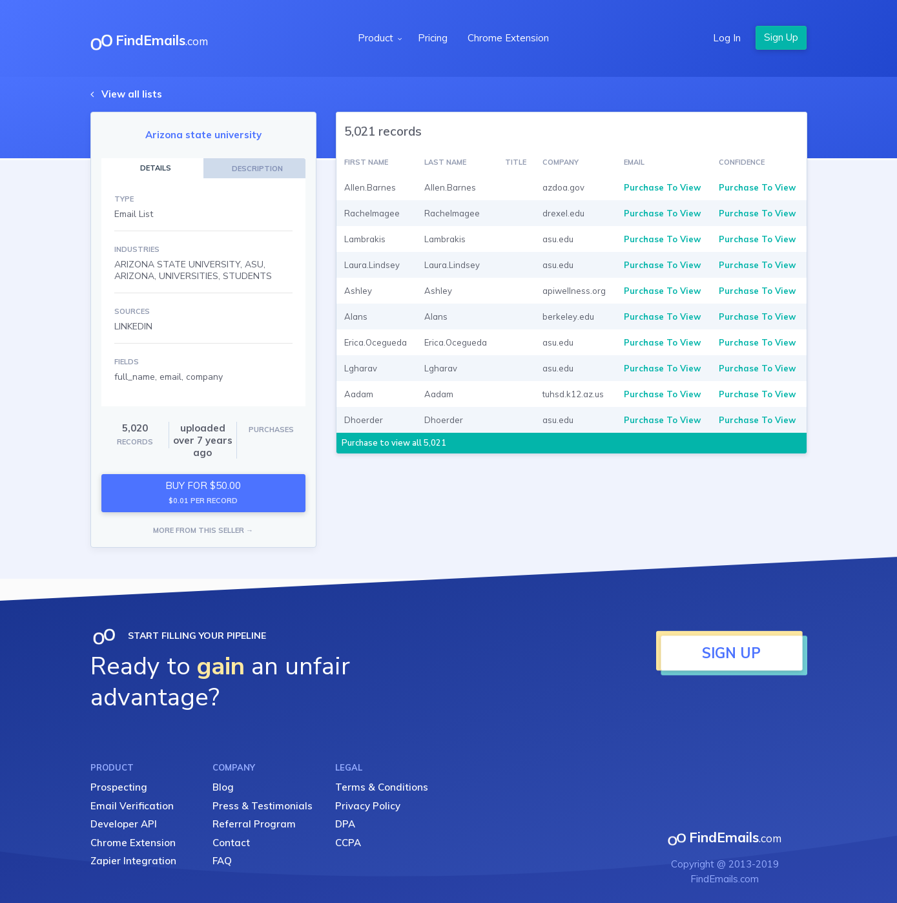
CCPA (348, 842)
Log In (727, 38)
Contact (231, 842)
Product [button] (377, 38)
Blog (223, 787)
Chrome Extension (508, 38)
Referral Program (254, 824)
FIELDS (126, 361)
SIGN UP (731, 653)
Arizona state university (203, 135)
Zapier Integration (133, 861)
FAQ (222, 861)
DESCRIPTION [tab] (257, 168)
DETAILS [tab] (155, 167)
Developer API (123, 824)
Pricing (433, 38)
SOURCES (132, 311)
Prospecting (118, 787)
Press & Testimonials (262, 806)
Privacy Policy (367, 806)
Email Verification (132, 806)
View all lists (131, 94)
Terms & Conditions (381, 787)
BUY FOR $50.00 (203, 492)
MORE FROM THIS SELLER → (203, 530)
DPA (345, 824)
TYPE (124, 198)
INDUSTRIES (137, 249)
